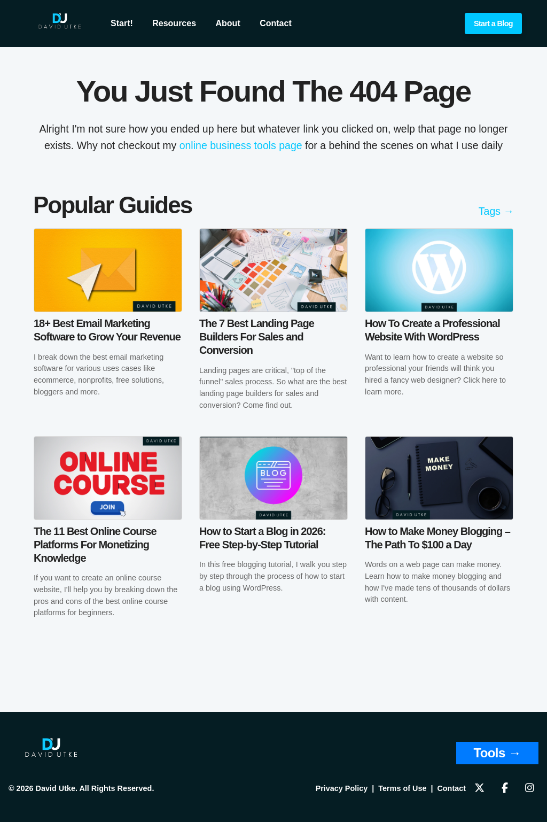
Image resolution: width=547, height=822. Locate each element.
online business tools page (240, 145)
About (228, 23)
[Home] (51, 755)
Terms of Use (402, 788)
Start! (122, 23)
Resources (174, 23)
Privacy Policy (342, 788)
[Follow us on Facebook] (505, 788)
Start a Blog (493, 23)
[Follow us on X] (479, 788)
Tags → (496, 211)
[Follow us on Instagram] (529, 788)
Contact (276, 23)
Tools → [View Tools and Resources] (497, 753)
